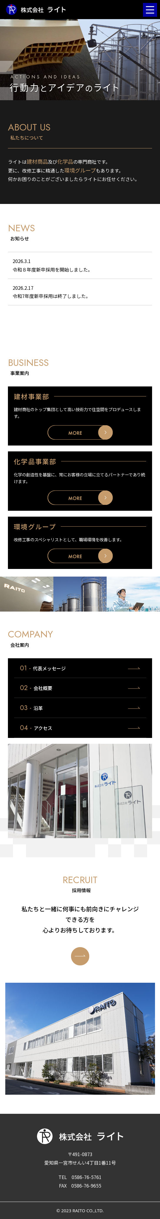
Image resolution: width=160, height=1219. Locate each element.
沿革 (31, 707)
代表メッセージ (43, 668)
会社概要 (36, 687)
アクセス (36, 727)
